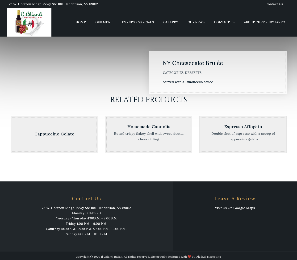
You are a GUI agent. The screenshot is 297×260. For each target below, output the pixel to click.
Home (80, 22)
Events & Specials (138, 22)
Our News (196, 22)
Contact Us (274, 4)
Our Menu (104, 22)
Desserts (193, 73)
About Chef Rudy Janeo (264, 22)
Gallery (170, 22)
